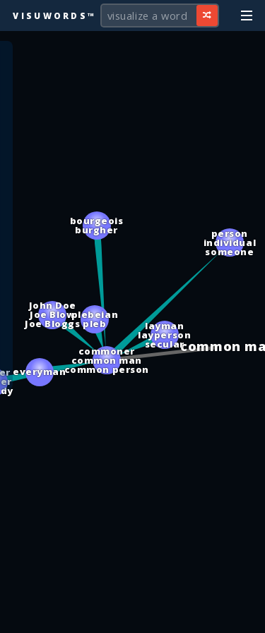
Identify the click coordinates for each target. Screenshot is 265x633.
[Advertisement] (133, 615)
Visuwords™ (54, 15)
